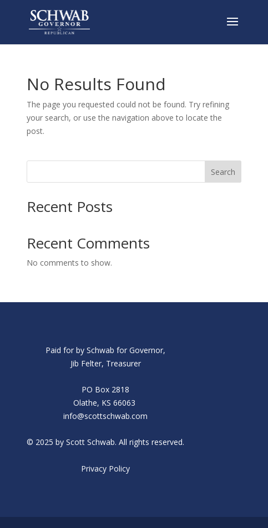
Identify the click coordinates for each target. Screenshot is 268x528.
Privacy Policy (105, 468)
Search (223, 172)
